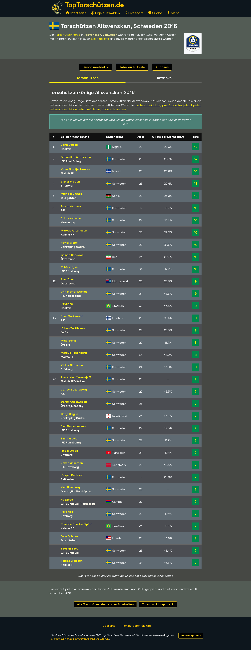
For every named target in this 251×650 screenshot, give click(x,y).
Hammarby (68, 222)
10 (196, 208)
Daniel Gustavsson (74, 401)
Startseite (76, 13)
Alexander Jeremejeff (76, 377)
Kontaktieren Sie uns (137, 625)
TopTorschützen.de (94, 5)
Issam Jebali (69, 450)
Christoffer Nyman (74, 291)
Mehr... (174, 13)
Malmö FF (67, 173)
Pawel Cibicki (70, 242)
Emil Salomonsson (73, 426)
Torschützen (87, 78)
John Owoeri (69, 145)
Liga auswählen (105, 13)
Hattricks (163, 78)
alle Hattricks (100, 38)
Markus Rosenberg (74, 353)
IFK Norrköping (71, 161)
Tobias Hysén (70, 267)
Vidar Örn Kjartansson (76, 169)
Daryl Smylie (69, 414)
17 (195, 147)
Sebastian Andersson (76, 157)
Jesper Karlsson (72, 475)
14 (196, 159)
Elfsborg (67, 185)
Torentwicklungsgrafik (158, 604)
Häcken (66, 149)
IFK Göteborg (70, 271)
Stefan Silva (69, 548)
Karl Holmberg (70, 487)
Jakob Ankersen (72, 463)
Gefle (64, 332)
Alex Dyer (67, 279)
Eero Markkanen (72, 316)
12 (195, 196)
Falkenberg (68, 479)
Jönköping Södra (73, 247)
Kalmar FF (67, 234)
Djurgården (69, 198)
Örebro (65, 345)
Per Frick (67, 512)
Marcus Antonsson (74, 230)
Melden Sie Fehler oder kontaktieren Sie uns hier (80, 638)
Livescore (134, 13)
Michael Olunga (71, 193)
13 (195, 183)
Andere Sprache (191, 635)
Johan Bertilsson (73, 328)
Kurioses (162, 67)
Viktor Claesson (72, 365)
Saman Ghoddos (72, 255)
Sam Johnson (70, 536)
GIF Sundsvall (70, 504)
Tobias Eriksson (72, 560)
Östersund (68, 259)
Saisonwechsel (96, 67)
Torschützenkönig (67, 34)
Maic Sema (68, 340)
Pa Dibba (67, 499)
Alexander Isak (71, 206)
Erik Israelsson (71, 218)
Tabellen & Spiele (132, 67)
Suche (155, 13)
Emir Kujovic (69, 438)
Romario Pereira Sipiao (76, 524)
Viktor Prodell (70, 181)
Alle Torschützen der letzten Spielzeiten (105, 604)
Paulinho (67, 304)
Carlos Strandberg (74, 389)
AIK (63, 210)
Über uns (109, 625)
